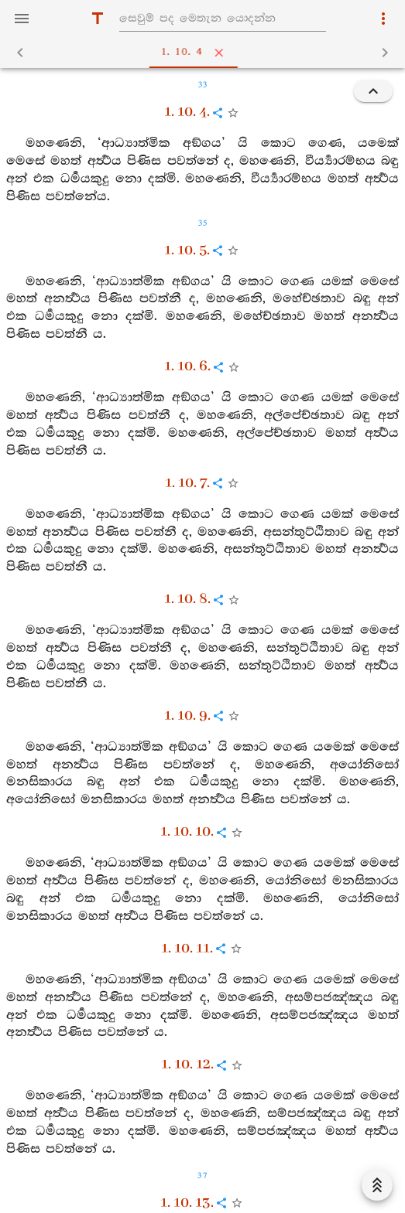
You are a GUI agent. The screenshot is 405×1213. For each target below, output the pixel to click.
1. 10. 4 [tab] (206, 52)
